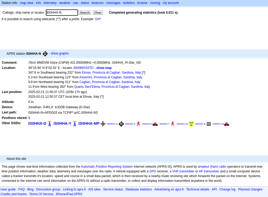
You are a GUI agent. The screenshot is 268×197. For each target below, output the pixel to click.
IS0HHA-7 (165, 124)
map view (27, 3)
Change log (227, 189)
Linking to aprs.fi (74, 189)
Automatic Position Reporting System (107, 166)
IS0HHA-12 (112, 124)
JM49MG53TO (83, 68)
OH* (98, 19)
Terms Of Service (41, 194)
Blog (30, 189)
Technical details (197, 189)
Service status (113, 189)
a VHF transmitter (182, 171)
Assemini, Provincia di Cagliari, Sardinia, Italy (110, 77)
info (38, 3)
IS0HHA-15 (182, 124)
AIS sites (94, 189)
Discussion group (48, 189)
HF (201, 171)
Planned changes (250, 189)
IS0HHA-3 (130, 124)
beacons (97, 3)
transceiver (211, 171)
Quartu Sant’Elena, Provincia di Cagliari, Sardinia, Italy (112, 87)
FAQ (21, 189)
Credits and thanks (14, 194)
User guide (8, 189)
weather (64, 3)
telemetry (50, 3)
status (85, 3)
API (214, 189)
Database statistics (139, 189)
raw (75, 3)
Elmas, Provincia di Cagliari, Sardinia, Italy (111, 72)
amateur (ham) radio (212, 166)
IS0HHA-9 (147, 124)
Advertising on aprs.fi (169, 189)
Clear (98, 12)
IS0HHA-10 (218, 124)
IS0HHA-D (37, 123)
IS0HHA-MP (89, 123)
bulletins (129, 3)
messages (113, 3)
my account (171, 3)
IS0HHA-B (200, 124)
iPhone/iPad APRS (69, 194)
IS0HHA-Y (62, 123)
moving (155, 3)
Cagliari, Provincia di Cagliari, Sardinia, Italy (110, 82)
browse (142, 3)
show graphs (60, 53)
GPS (152, 171)
